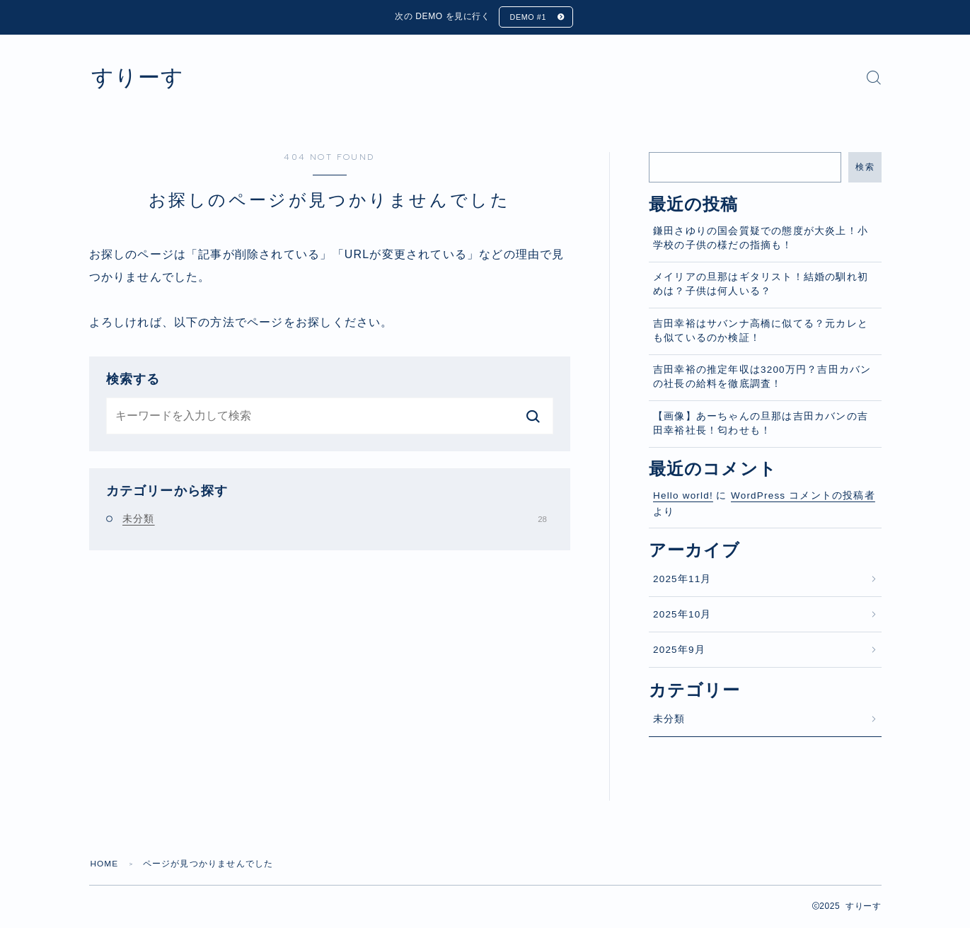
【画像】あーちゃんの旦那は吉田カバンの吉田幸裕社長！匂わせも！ (760, 424)
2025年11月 (682, 579)
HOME (105, 864)
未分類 (334, 519)
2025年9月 (679, 651)
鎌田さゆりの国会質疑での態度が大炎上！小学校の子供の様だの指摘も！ (760, 238)
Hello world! (683, 497)
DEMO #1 (527, 17)
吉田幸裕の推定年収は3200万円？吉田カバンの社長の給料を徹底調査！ (762, 378)
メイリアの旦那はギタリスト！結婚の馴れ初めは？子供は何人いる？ (760, 285)
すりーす (140, 78)
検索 (864, 167)
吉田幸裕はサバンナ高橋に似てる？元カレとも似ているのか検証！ (760, 331)
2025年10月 (682, 615)
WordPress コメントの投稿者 (803, 497)
